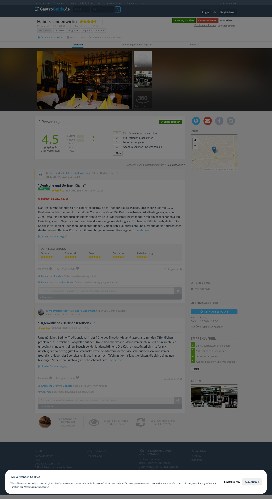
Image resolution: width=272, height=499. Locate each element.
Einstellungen (232, 481)
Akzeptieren (252, 481)
